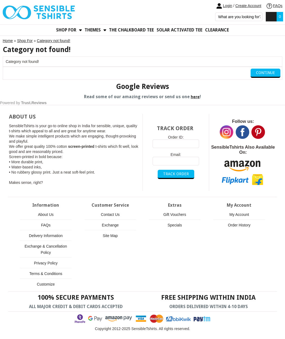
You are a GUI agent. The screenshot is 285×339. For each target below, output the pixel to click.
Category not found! (53, 41)
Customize (46, 284)
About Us (46, 214)
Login (227, 6)
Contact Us (110, 214)
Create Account (248, 6)
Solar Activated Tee (179, 30)
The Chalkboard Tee (131, 30)
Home (8, 41)
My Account (239, 214)
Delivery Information (46, 236)
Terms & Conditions (45, 273)
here (195, 97)
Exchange (110, 225)
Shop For (25, 41)
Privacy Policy (45, 263)
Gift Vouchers (174, 214)
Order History (239, 225)
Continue (265, 73)
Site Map (110, 236)
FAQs (275, 6)
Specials (175, 225)
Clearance (217, 30)
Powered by (23, 103)
